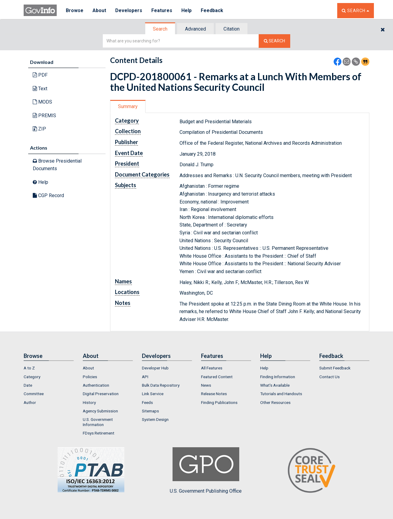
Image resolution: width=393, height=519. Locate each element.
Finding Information (277, 376)
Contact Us (329, 376)
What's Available (275, 385)
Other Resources (275, 402)
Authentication (96, 385)
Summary (128, 106)
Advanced (195, 29)
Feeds (147, 402)
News (206, 385)
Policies (90, 376)
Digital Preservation (101, 393)
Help (186, 10)
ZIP (39, 129)
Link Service (152, 393)
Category (32, 376)
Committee (34, 393)
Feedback (212, 10)
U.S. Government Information (98, 422)
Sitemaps (150, 410)
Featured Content (217, 376)
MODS (42, 102)
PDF (40, 75)
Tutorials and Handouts (281, 393)
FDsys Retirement (98, 433)
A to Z (29, 367)
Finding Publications (219, 402)
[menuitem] (49, 368)
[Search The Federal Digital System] (274, 41)
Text (40, 88)
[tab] (160, 28)
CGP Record (48, 195)
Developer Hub (155, 367)
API (145, 376)
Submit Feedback (335, 367)
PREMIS (44, 115)
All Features (211, 367)
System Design (155, 419)
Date (28, 385)
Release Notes (214, 393)
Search (160, 29)
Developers (128, 10)
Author (30, 402)
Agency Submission (100, 410)
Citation (231, 29)
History (89, 402)
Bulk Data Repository (161, 385)
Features (161, 10)
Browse (74, 10)
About (99, 10)
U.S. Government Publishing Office (206, 470)
